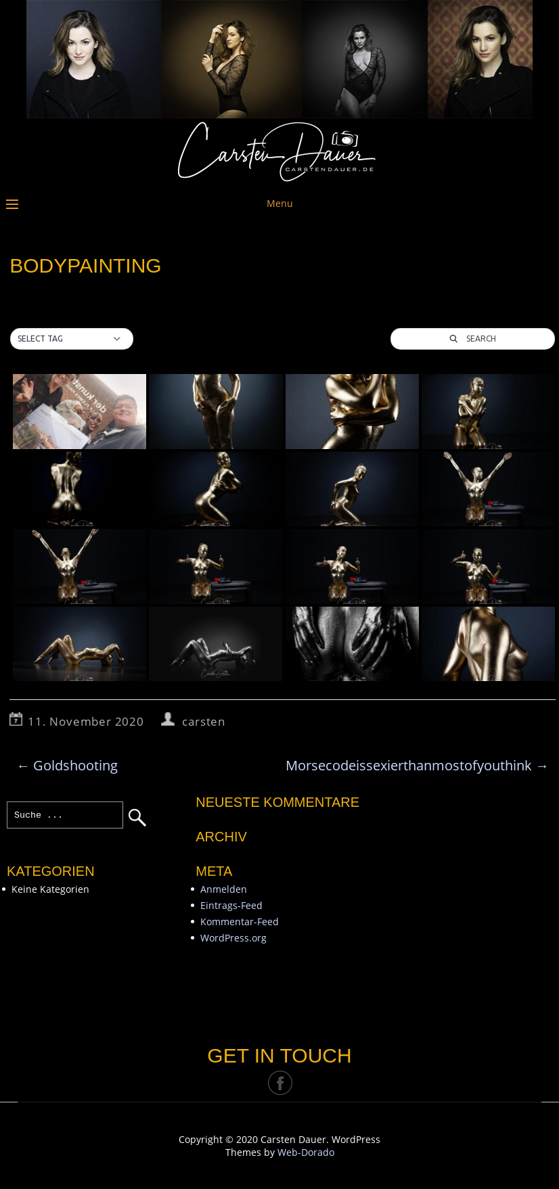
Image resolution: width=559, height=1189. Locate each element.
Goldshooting (67, 765)
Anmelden (223, 889)
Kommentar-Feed (239, 921)
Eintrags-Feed (231, 905)
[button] (72, 339)
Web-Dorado (305, 1152)
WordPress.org (233, 937)
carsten (203, 721)
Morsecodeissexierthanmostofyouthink (417, 765)
